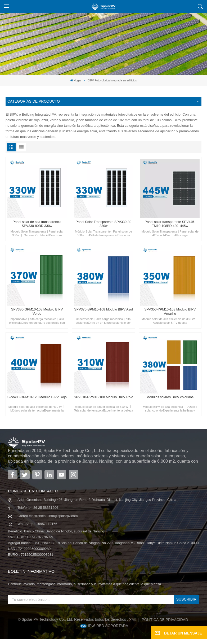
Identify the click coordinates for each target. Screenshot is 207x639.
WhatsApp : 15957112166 (37, 524)
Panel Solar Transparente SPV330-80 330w (104, 224)
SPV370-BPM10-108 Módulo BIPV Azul (103, 309)
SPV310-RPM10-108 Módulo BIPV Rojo (103, 397)
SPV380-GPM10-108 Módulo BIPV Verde (37, 311)
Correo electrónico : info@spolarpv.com (47, 516)
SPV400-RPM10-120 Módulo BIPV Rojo (37, 397)
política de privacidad (165, 620)
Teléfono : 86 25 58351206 (37, 508)
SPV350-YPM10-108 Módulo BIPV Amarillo (170, 311)
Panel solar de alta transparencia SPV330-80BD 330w (37, 224)
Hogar (75, 80)
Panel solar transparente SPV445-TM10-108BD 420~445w (170, 224)
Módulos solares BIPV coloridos (170, 397)
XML (133, 620)
